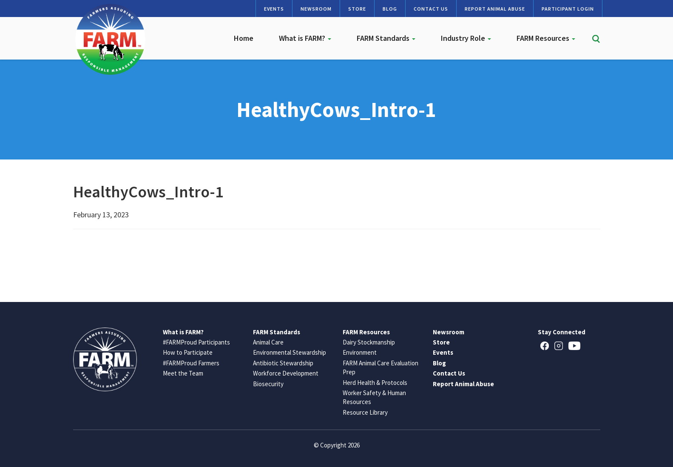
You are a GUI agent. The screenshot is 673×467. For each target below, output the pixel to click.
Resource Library (365, 412)
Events (274, 9)
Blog (390, 9)
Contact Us (431, 9)
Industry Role (466, 38)
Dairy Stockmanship (369, 342)
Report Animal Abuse (495, 9)
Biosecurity (268, 384)
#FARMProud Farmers (191, 363)
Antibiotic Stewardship (283, 363)
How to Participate (188, 352)
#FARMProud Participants (196, 342)
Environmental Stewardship (289, 352)
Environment (360, 352)
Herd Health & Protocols (375, 383)
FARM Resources (546, 38)
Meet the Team (183, 373)
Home (243, 38)
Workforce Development (285, 373)
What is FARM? (305, 38)
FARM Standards (386, 38)
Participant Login (568, 9)
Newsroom (316, 9)
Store (357, 9)
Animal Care (268, 342)
